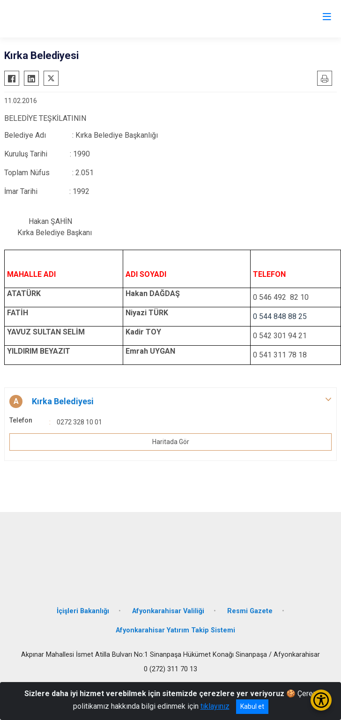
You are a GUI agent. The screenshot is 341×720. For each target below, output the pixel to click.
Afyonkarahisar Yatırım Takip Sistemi (175, 630)
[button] (170, 401)
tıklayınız (215, 706)
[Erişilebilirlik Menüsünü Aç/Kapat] (321, 700)
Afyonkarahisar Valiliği (168, 611)
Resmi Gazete (250, 611)
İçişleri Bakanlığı (83, 611)
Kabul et (252, 706)
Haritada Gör (170, 441)
